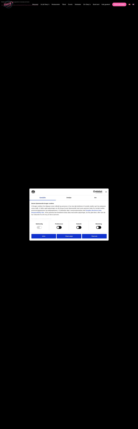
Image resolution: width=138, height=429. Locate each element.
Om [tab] (95, 197)
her (50, 219)
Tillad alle (94, 236)
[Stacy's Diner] (8, 4)
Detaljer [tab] (69, 197)
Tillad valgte (69, 236)
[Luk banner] (106, 191)
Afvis (43, 236)
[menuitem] (35, 4)
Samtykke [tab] (43, 197)
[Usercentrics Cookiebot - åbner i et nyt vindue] (94, 192)
